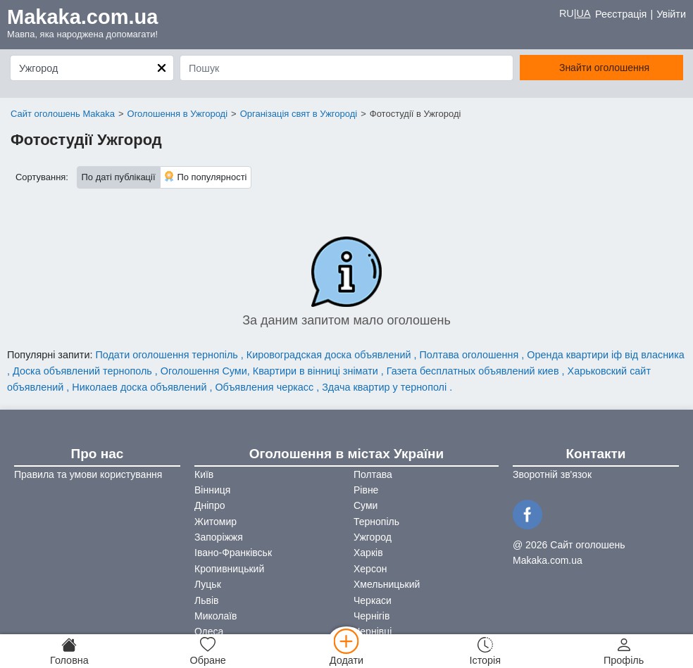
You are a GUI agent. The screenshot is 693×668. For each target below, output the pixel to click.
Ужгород (373, 537)
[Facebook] (530, 513)
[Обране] (208, 651)
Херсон (370, 568)
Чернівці (373, 631)
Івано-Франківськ (233, 552)
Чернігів (371, 616)
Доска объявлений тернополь (84, 371)
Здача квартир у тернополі (385, 387)
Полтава (373, 474)
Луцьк (207, 584)
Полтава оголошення (471, 354)
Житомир (215, 521)
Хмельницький (387, 584)
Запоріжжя (218, 537)
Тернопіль (376, 521)
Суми (365, 505)
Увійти (671, 14)
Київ (203, 474)
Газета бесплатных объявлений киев (474, 371)
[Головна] (69, 651)
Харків (368, 552)
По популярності (205, 176)
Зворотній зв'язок (552, 474)
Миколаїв (215, 616)
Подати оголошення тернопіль (167, 354)
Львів (206, 600)
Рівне (366, 490)
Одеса (208, 631)
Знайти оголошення (604, 67)
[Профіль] (623, 651)
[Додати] (346, 651)
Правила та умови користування (88, 474)
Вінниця (212, 490)
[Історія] (485, 651)
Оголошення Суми (204, 371)
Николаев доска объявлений (140, 387)
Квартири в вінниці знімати (317, 371)
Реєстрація (621, 14)
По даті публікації (119, 177)
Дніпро (209, 505)
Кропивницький (229, 568)
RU (566, 13)
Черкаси (373, 600)
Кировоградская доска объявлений (330, 354)
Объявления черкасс (265, 387)
